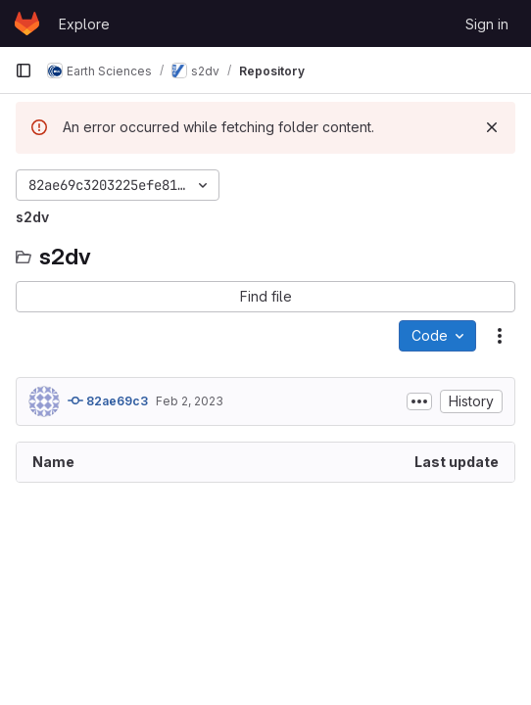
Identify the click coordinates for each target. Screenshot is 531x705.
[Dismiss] (492, 127)
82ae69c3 (108, 400)
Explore (84, 24)
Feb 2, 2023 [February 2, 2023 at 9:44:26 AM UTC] (189, 401)
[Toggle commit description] (419, 401)
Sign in (486, 24)
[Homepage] (27, 23)
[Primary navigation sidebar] (23, 70)
